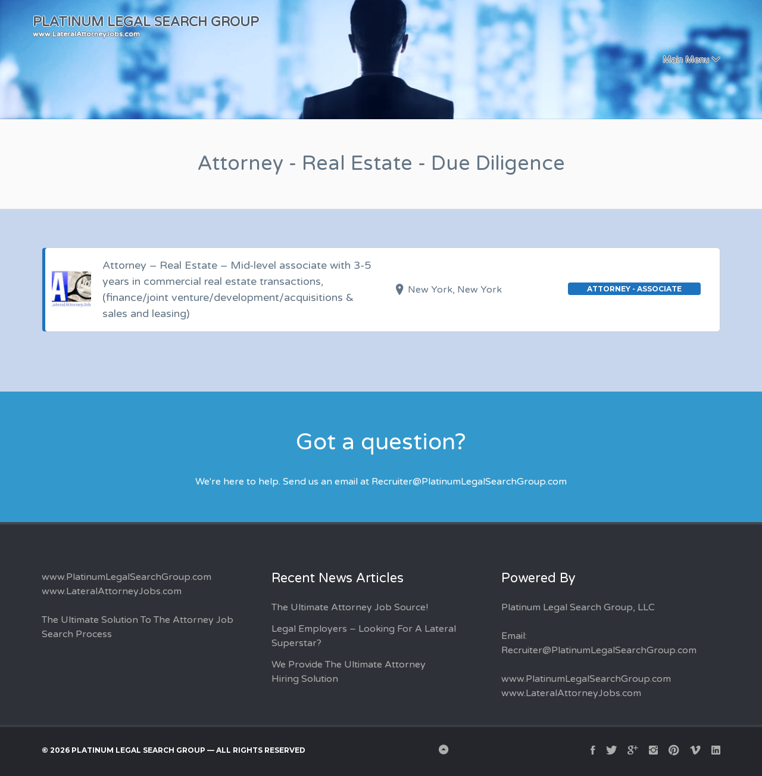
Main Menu (686, 59)
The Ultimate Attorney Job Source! (349, 607)
